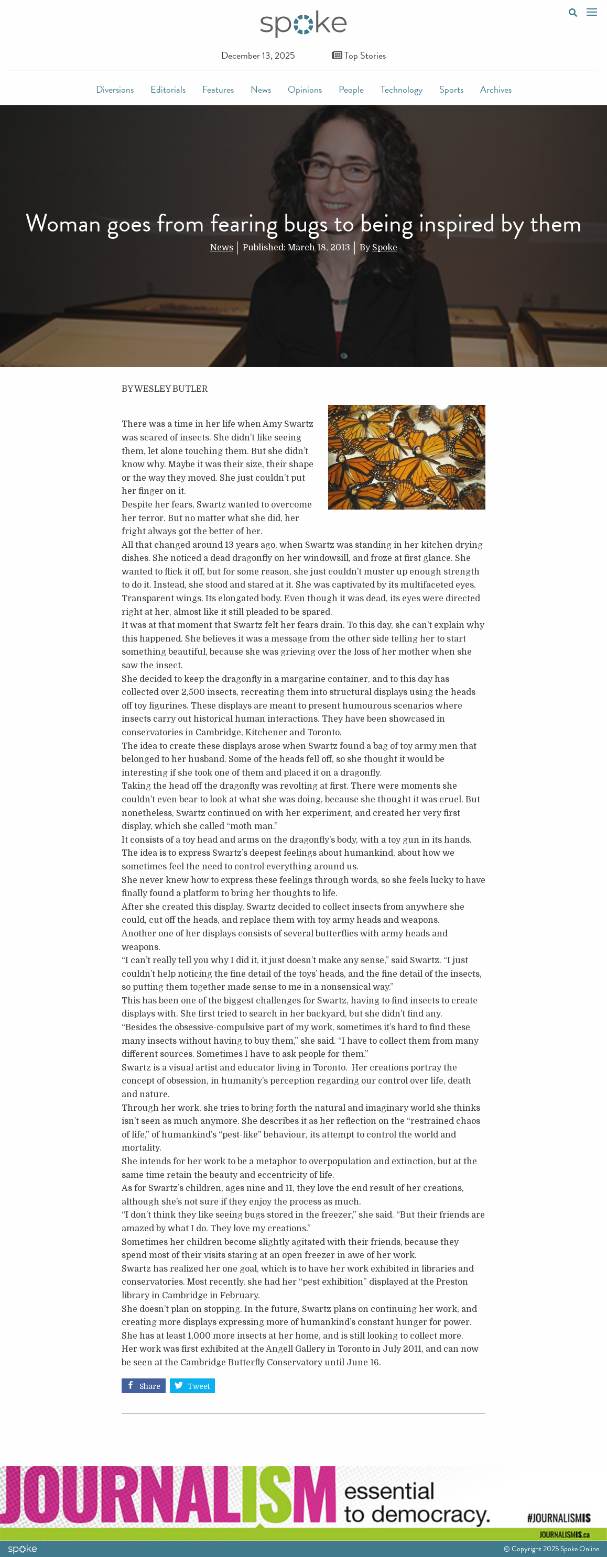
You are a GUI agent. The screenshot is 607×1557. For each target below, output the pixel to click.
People (351, 89)
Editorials (168, 89)
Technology (401, 89)
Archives (496, 89)
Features (218, 89)
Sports (451, 89)
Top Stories (359, 55)
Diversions (115, 89)
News (261, 89)
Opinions (305, 89)
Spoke (384, 247)
